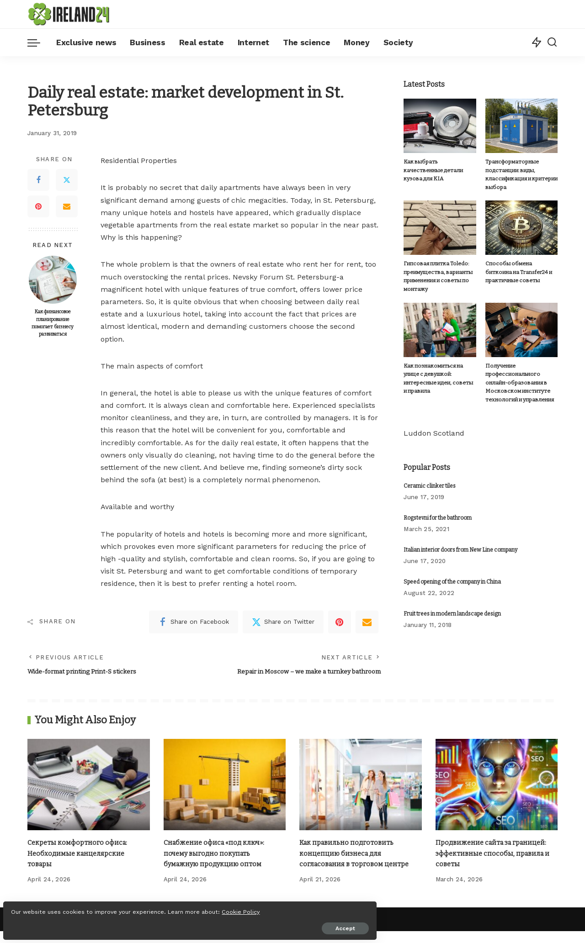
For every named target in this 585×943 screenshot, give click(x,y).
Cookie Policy (35, 907)
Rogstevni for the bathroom (438, 517)
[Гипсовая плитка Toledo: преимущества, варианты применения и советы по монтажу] (440, 227)
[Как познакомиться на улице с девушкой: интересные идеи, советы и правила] (440, 329)
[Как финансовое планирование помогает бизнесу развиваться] (53, 280)
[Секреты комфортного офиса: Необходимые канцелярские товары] (88, 786)
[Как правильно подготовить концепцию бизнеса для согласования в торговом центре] (360, 786)
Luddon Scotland (434, 432)
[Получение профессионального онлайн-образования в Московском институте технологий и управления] (521, 329)
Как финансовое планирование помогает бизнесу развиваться (53, 323)
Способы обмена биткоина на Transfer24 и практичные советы (520, 272)
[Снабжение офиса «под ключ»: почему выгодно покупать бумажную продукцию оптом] (225, 786)
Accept (111, 923)
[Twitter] (67, 180)
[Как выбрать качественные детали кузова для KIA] (440, 126)
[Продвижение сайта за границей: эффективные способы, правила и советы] (497, 786)
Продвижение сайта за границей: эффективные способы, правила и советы (497, 854)
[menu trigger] (38, 42)
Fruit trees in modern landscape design (452, 613)
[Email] (67, 206)
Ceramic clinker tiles (430, 485)
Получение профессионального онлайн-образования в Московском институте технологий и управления (519, 382)
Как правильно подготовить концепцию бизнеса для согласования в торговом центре (358, 854)
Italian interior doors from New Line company (460, 549)
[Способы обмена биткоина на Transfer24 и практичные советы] (521, 227)
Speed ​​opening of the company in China (452, 581)
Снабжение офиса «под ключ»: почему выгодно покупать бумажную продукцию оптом (218, 854)
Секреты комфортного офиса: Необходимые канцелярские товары (80, 854)
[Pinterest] (38, 206)
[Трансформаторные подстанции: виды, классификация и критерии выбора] (521, 126)
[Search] (552, 42)
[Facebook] (38, 180)
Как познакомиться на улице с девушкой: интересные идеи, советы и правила (440, 374)
